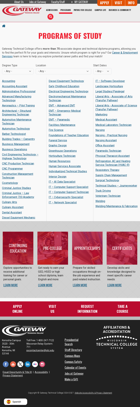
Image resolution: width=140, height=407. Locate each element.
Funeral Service (58, 140)
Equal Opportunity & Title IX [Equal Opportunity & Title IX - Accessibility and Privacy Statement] (17, 372)
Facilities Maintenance (62, 125)
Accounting (8, 81)
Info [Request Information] (131, 2)
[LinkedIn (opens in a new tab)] (27, 364)
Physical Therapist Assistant (112, 155)
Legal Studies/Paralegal (109, 91)
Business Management (15, 144)
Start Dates (100, 65)
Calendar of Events (75, 367)
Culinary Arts (9, 202)
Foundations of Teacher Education (69, 135)
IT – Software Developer (110, 81)
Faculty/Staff (58, 2)
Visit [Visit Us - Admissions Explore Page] (118, 2)
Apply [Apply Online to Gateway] (104, 2)
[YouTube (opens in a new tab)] (13, 364)
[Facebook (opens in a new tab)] (5, 364)
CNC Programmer (12, 168)
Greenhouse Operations (63, 150)
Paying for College (83, 10)
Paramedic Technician (108, 150)
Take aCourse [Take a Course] (122, 309)
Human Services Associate (65, 166)
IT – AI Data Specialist (62, 181)
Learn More (10, 285)
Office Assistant (104, 145)
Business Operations (14, 149)
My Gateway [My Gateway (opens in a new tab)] (79, 2)
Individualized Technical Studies (68, 171)
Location (41, 65)
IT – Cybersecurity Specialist (66, 197)
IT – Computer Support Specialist (68, 187)
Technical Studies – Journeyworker (116, 185)
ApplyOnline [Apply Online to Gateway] (17, 309)
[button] (15, 402)
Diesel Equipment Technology (66, 81)
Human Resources (59, 161)
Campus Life (100, 10)
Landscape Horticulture (109, 86)
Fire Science (56, 130)
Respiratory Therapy (107, 170)
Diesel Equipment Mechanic (18, 217)
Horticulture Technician (62, 155)
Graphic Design (58, 145)
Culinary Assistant (12, 207)
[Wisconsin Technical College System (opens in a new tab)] (116, 342)
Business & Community (120, 10)
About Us (19, 2)
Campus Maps (72, 355)
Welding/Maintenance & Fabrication (116, 206)
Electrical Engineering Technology (68, 91)
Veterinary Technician (108, 195)
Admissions (52, 10)
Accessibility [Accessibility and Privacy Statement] (41, 372)
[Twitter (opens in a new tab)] (20, 364)
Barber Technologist (14, 134)
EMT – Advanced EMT (62, 105)
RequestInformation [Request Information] (87, 309)
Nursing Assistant (106, 140)
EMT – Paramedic (59, 119)
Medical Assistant (106, 119)
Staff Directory (73, 349)
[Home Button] (3, 26)
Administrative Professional (18, 91)
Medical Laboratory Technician (113, 125)
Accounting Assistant (14, 86)
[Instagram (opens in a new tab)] (42, 364)
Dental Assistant (12, 212)
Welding (100, 201)
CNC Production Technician (18, 163)
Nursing (100, 130)
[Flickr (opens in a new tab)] (35, 364)
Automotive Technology (16, 128)
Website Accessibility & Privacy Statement (93, 393)
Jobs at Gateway (37, 2)
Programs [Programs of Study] (65, 10)
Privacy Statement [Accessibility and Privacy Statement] (13, 375)
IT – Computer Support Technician (69, 192)
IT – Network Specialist (63, 202)
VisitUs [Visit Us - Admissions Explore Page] (52, 309)
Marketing (101, 114)
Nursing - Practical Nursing (111, 135)
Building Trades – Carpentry (18, 139)
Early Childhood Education (64, 86)
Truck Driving (103, 190)
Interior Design (57, 176)
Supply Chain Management (111, 175)
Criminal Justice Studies (16, 188)
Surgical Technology (107, 180)
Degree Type (9, 65)
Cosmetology (10, 183)
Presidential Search (71, 341)
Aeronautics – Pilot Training (18, 105)
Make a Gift (71, 379)
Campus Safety (73, 361)
